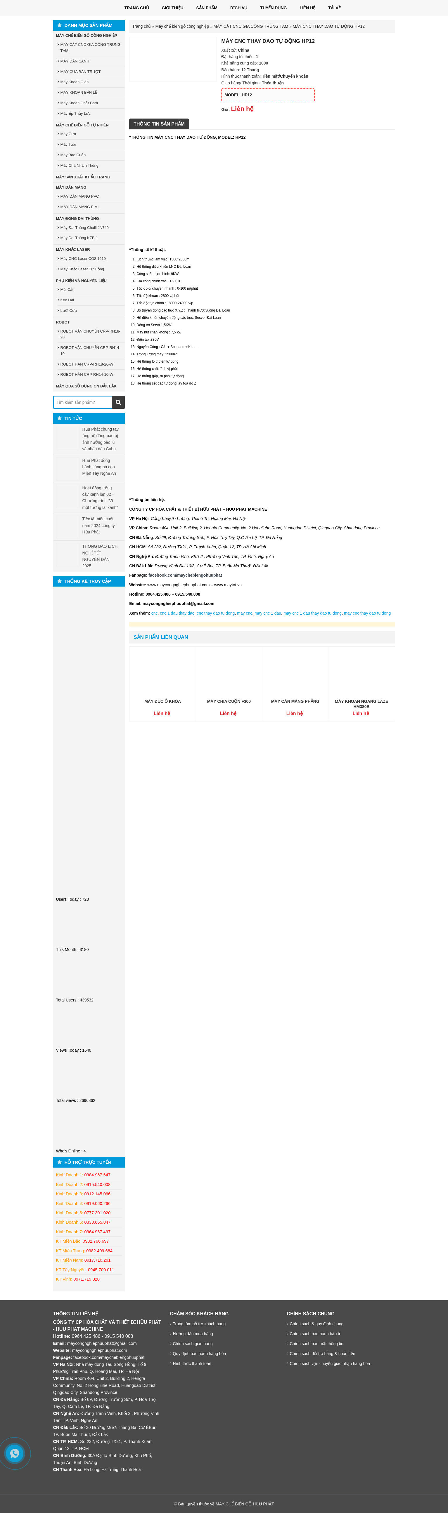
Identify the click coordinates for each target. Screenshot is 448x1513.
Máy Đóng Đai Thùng (77, 218)
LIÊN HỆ (307, 8)
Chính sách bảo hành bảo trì (316, 1333)
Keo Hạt (67, 300)
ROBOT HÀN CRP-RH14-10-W (86, 374)
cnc (154, 613)
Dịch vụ (239, 8)
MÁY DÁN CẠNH (74, 61)
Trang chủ (136, 8)
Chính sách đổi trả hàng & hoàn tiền (322, 1353)
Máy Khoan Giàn (74, 82)
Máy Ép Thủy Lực (75, 113)
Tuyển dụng (273, 8)
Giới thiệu (172, 8)
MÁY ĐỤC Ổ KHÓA (162, 701)
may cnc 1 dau (268, 613)
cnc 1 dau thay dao (177, 613)
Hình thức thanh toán (192, 1363)
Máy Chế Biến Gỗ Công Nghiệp (86, 35)
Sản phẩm (206, 8)
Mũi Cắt (67, 289)
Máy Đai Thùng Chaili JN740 (84, 227)
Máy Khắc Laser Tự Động (82, 269)
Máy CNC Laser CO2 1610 (83, 258)
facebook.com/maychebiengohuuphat (109, 1357)
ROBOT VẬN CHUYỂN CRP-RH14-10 (90, 350)
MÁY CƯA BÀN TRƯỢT (80, 71)
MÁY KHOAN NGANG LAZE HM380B (361, 704)
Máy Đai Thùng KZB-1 (79, 238)
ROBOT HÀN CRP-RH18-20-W (86, 364)
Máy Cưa (68, 134)
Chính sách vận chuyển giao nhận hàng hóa (330, 1363)
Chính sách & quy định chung (317, 1323)
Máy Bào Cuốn (73, 155)
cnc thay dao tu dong (216, 613)
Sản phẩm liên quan (161, 637)
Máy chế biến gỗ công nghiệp (182, 26)
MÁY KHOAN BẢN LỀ (78, 92)
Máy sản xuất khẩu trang (83, 177)
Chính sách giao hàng (193, 1343)
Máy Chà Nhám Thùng (79, 165)
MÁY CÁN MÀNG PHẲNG (295, 701)
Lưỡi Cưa (68, 310)
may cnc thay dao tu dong (367, 613)
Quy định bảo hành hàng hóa (199, 1353)
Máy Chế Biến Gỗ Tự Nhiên (82, 125)
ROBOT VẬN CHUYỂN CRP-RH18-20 (90, 334)
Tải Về (334, 8)
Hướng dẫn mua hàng (193, 1333)
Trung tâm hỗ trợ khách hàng (199, 1323)
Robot (63, 322)
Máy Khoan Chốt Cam (79, 103)
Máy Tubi (68, 144)
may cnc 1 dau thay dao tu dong (312, 613)
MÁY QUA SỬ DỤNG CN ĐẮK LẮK (86, 386)
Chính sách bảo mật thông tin (316, 1343)
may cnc (244, 613)
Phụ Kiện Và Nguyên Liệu (81, 281)
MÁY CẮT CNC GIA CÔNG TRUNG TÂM (251, 26)
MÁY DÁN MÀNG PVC (79, 196)
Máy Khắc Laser (73, 249)
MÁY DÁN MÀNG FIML (80, 207)
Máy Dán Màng (71, 187)
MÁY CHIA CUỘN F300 (229, 701)
